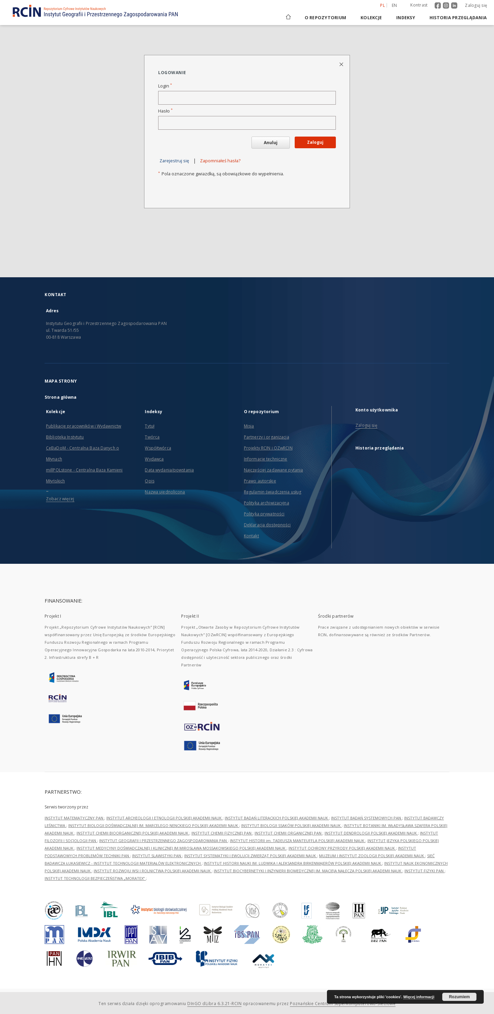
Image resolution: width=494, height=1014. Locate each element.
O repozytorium (325, 18)
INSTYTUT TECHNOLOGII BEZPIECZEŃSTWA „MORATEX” (95, 878)
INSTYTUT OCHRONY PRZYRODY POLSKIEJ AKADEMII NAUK (342, 848)
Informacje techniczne (265, 459)
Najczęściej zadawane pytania (273, 470)
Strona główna (61, 397)
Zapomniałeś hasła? (220, 161)
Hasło (165, 111)
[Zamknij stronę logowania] (341, 64)
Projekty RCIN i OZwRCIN (268, 448)
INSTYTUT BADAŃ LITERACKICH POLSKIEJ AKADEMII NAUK (277, 817)
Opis (149, 481)
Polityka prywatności (264, 514)
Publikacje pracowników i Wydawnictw (83, 426)
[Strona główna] (287, 17)
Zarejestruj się (174, 161)
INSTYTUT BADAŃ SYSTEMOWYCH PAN (366, 817)
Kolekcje (371, 18)
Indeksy (405, 18)
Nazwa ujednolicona (165, 492)
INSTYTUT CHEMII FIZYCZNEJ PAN (221, 833)
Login (165, 86)
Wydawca (154, 459)
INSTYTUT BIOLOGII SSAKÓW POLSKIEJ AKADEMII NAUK (291, 825)
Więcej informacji (418, 997)
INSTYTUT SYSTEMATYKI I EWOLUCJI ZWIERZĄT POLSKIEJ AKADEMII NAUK (250, 855)
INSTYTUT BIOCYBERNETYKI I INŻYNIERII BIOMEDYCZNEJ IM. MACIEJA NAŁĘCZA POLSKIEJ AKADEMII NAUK (308, 870)
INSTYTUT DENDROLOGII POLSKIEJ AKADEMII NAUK (371, 833)
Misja (249, 426)
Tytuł (149, 426)
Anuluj (271, 142)
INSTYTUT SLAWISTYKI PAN (157, 855)
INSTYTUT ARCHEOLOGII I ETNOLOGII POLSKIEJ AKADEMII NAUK (164, 817)
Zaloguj (315, 142)
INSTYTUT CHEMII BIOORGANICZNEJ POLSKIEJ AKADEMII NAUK (133, 833)
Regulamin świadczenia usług (272, 492)
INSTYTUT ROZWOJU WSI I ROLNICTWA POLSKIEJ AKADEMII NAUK (153, 870)
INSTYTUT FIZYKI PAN (424, 870)
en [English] (394, 5)
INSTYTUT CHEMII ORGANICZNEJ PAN (288, 833)
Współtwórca (158, 448)
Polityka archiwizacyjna (266, 503)
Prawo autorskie (260, 481)
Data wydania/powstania (169, 470)
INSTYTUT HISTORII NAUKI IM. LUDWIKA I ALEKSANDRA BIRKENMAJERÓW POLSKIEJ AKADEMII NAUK (293, 863)
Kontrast (418, 5)
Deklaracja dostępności (267, 525)
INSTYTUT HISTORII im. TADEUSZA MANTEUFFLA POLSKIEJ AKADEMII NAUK (297, 840)
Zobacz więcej (60, 499)
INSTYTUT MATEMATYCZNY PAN (74, 817)
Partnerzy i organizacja (266, 437)
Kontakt (251, 536)
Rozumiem (459, 996)
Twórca (152, 437)
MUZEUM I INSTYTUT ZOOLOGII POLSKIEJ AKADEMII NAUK (372, 855)
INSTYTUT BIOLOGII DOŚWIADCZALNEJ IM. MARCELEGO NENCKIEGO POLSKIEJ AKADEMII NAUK (153, 825)
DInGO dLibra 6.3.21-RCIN (214, 1003)
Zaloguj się (476, 5)
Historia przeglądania (458, 18)
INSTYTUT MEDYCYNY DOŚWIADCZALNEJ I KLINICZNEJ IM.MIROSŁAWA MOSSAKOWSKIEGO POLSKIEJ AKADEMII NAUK (181, 848)
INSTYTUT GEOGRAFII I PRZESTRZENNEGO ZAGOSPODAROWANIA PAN (163, 840)
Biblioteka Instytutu (65, 437)
